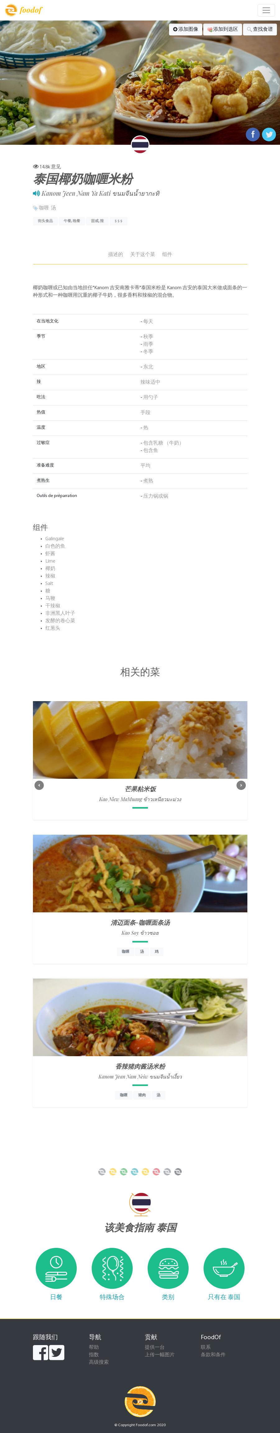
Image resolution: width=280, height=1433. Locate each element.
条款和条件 (213, 1355)
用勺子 (150, 397)
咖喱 (44, 208)
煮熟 (148, 481)
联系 (206, 1347)
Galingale (54, 538)
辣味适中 (150, 382)
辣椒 (50, 576)
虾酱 (50, 553)
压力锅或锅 (155, 496)
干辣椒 (52, 606)
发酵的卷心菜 (60, 620)
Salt (49, 583)
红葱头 (52, 628)
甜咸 (95, 221)
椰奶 (50, 568)
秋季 (148, 337)
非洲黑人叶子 (60, 613)
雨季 (148, 344)
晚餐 (76, 221)
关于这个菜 (142, 254)
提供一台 (155, 1347)
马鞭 (50, 598)
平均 (145, 465)
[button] (39, 785)
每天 (148, 321)
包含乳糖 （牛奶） (163, 443)
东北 (148, 367)
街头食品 (45, 221)
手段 (145, 412)
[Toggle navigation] (266, 10)
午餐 (67, 221)
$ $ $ (118, 221)
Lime (50, 561)
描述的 (115, 254)
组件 (167, 254)
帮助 (94, 1347)
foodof (23, 10)
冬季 (148, 351)
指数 (94, 1355)
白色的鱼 (55, 546)
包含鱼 (150, 450)
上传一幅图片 (160, 1355)
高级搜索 (99, 1362)
